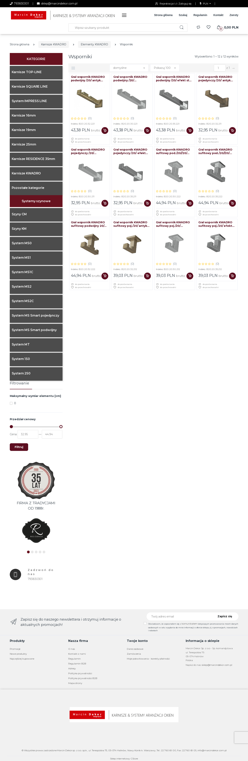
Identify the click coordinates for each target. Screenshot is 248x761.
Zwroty (233, 15)
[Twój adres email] (179, 616)
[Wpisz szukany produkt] (122, 28)
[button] (205, 4)
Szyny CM (19, 214)
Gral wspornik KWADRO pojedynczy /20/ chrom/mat (88, 151)
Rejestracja (164, 3)
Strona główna (163, 15)
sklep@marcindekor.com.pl (57, 3)
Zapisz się (225, 616)
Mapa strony (75, 683)
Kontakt (218, 15)
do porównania (80, 138)
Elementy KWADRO (94, 44)
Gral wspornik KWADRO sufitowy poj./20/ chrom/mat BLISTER (173, 224)
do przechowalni (81, 142)
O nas (71, 648)
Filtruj (19, 447)
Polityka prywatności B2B (82, 678)
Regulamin (200, 15)
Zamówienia (134, 653)
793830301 (19, 3)
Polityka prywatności (80, 673)
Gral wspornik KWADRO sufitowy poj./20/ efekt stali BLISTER (215, 224)
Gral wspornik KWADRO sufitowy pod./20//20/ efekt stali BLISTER (215, 151)
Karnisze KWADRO (53, 44)
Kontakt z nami (77, 653)
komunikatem (190, 623)
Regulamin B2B (77, 663)
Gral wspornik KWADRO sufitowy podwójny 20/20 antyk (89, 224)
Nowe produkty (18, 653)
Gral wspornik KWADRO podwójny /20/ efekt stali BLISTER (174, 78)
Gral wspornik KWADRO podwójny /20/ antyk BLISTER (88, 78)
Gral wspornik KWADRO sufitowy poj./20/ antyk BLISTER (130, 224)
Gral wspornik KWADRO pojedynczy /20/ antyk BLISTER (215, 78)
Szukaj (183, 15)
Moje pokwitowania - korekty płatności (148, 658)
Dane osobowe (135, 648)
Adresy (72, 668)
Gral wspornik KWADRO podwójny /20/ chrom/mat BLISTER (130, 78)
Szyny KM (19, 229)
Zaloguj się (185, 3)
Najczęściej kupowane (22, 658)
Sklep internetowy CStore (124, 758)
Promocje (15, 648)
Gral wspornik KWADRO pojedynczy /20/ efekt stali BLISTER (130, 151)
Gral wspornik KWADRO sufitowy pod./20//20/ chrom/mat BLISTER (173, 151)
